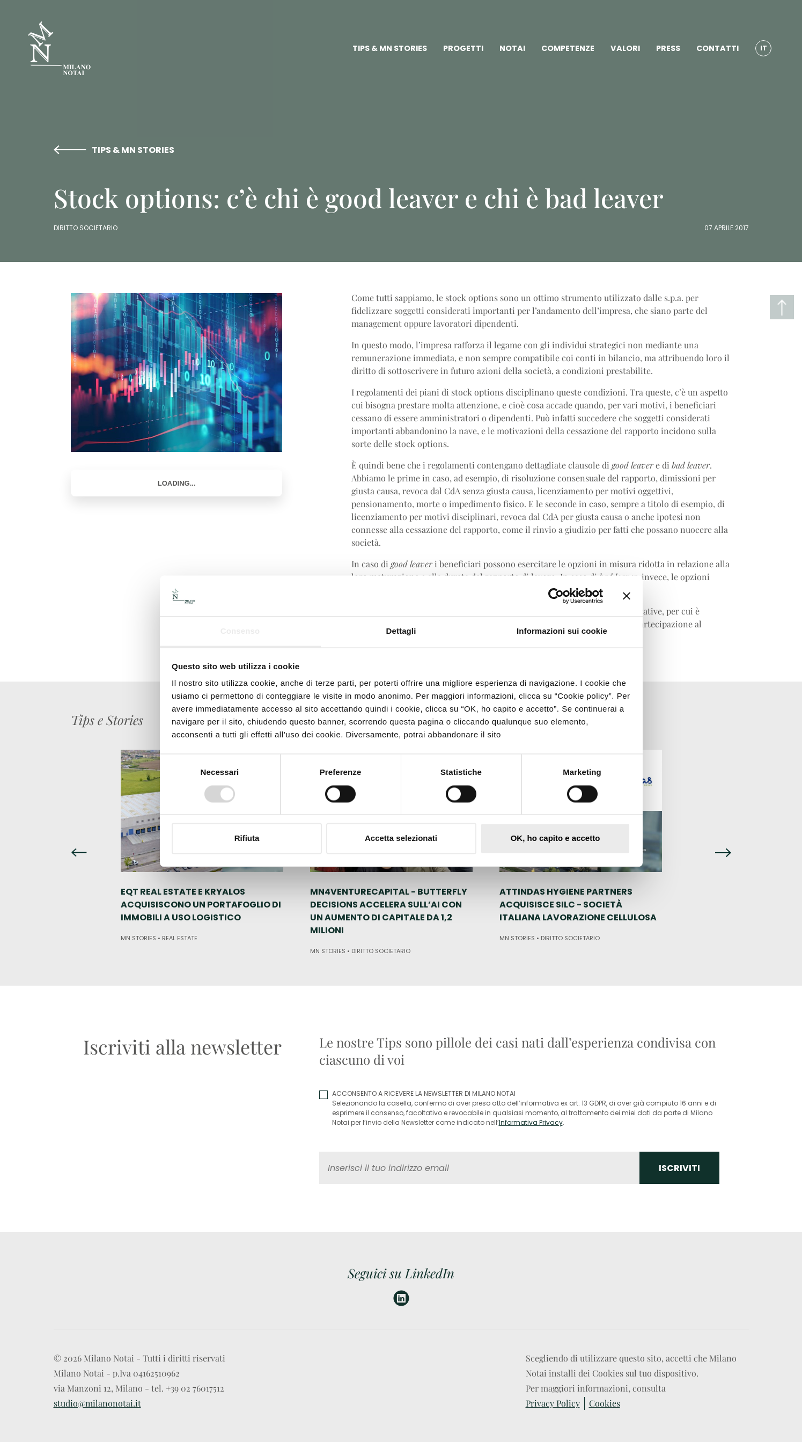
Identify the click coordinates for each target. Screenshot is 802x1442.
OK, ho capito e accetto (555, 838)
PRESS (668, 48)
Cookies (604, 1403)
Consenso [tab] (240, 631)
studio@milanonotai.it (97, 1403)
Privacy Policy (553, 1403)
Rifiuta (247, 838)
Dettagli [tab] (401, 631)
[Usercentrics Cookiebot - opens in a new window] (556, 596)
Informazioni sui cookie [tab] (562, 631)
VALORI (625, 48)
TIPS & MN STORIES (389, 48)
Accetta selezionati (401, 838)
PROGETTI (463, 48)
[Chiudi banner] (626, 595)
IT (763, 48)
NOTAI (512, 48)
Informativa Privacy (531, 1122)
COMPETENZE (567, 48)
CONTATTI (717, 48)
